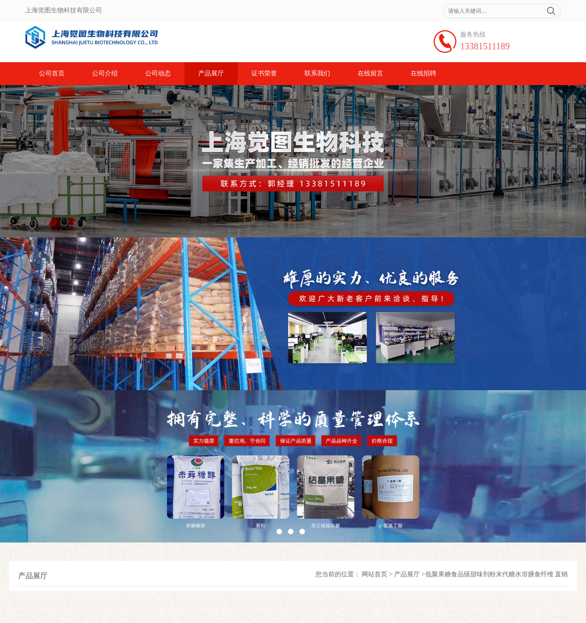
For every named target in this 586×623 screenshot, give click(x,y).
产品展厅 (211, 73)
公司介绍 (105, 73)
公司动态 (158, 73)
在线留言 (370, 73)
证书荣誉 (264, 73)
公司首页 (52, 73)
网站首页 (374, 574)
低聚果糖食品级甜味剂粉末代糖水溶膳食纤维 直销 (496, 574)
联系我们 (317, 73)
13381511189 (485, 46)
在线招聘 (423, 73)
